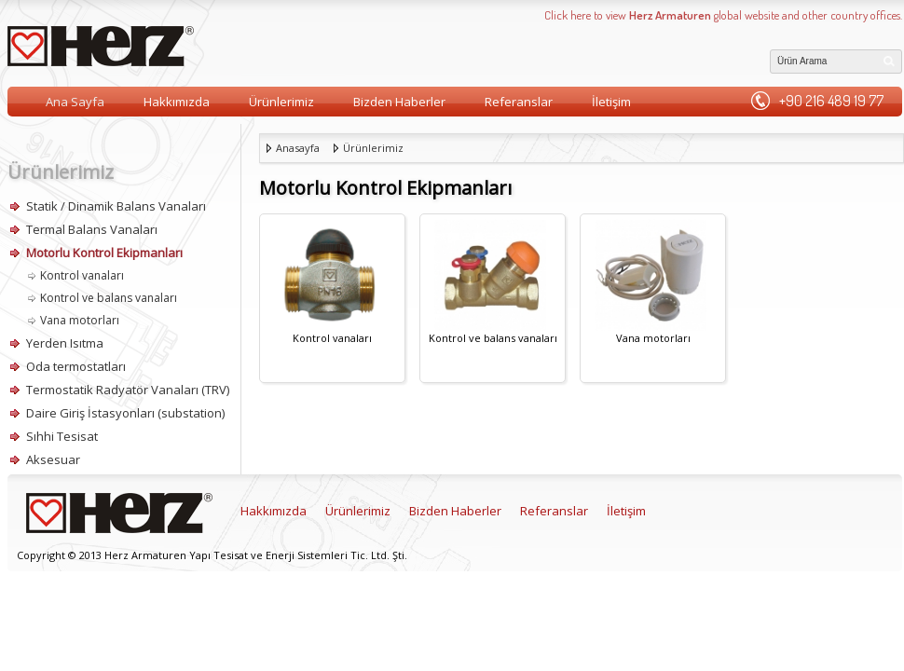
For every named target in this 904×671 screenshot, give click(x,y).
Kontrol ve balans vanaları (108, 298)
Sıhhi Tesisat (62, 436)
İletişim (611, 101)
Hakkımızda (177, 101)
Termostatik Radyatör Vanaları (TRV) (127, 389)
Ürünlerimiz (281, 101)
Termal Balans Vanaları (92, 229)
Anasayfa (298, 148)
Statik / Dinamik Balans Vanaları (116, 206)
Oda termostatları (76, 366)
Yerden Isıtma (64, 343)
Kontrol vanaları (82, 275)
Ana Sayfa (75, 101)
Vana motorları (79, 320)
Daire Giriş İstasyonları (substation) (125, 412)
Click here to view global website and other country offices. (723, 14)
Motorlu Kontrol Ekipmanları (104, 252)
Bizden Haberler (399, 101)
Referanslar (519, 101)
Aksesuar (53, 459)
